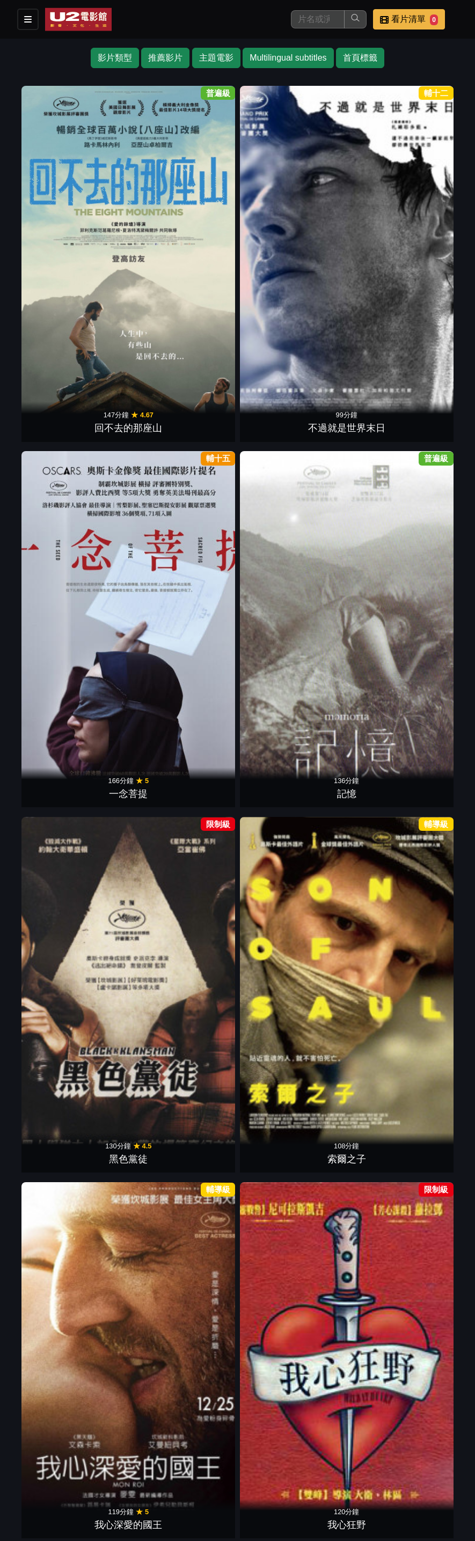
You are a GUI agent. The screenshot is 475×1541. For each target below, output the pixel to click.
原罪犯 (199, 1283)
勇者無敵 (122, 464)
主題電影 (216, 57)
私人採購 (276, 873)
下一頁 (238, 1324)
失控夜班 (430, 464)
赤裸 (430, 1010)
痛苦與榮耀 (430, 737)
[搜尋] (318, 19)
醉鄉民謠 (276, 1010)
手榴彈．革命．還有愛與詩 (122, 723)
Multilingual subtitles (288, 57)
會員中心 (292, 1494)
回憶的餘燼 (199, 464)
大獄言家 (199, 1146)
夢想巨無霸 (45, 600)
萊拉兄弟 (199, 737)
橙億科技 (255, 1527)
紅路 (353, 1146)
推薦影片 (165, 57)
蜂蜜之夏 (122, 1010)
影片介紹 (187, 1472)
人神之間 (45, 1146)
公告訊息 (345, 1472)
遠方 (276, 1146)
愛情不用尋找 (430, 1146)
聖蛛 (276, 737)
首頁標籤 (360, 57)
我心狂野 (122, 328)
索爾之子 (430, 191)
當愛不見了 (199, 873)
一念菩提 (199, 191)
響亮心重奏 (430, 600)
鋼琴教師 (199, 328)
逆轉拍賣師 (353, 600)
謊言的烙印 (353, 1010)
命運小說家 (353, 464)
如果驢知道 (353, 737)
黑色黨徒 (353, 191)
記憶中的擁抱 (276, 464)
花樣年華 (353, 328)
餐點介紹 (240, 1472)
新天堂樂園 (276, 328)
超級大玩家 (430, 873)
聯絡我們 (398, 1472)
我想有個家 (45, 873)
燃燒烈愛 (122, 873)
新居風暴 (353, 873)
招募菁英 (187, 1494)
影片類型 (115, 57)
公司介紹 (240, 1494)
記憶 (276, 191)
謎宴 (121, 600)
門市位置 (292, 1472)
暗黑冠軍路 (199, 1010)
